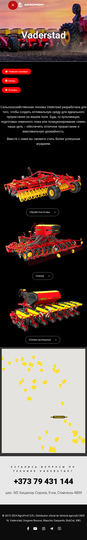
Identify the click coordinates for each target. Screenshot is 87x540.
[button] (16, 71)
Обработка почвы (43, 212)
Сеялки (43, 276)
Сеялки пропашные (43, 339)
